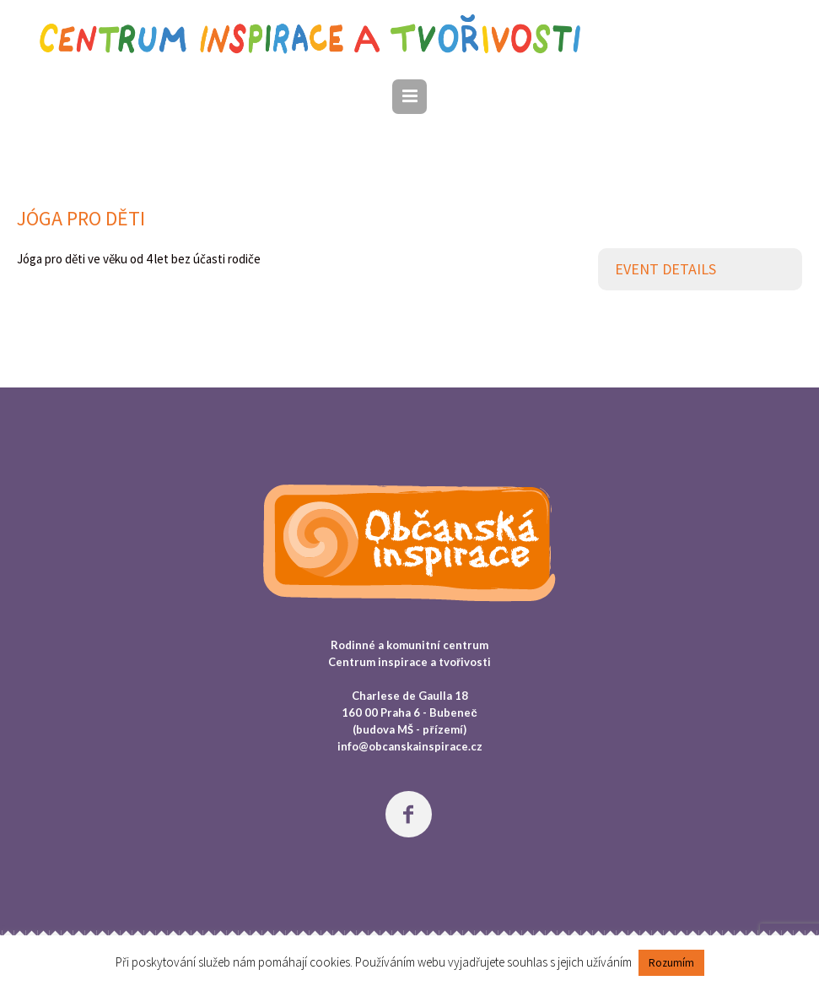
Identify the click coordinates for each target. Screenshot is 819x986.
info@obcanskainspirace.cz (409, 746)
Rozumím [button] (671, 963)
